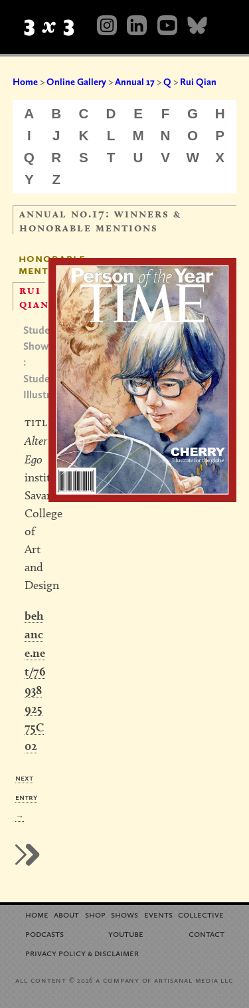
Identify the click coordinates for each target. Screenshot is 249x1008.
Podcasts (44, 933)
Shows (124, 914)
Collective (201, 914)
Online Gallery (76, 82)
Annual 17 (135, 82)
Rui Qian (198, 82)
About (66, 914)
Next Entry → (26, 797)
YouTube (125, 933)
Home (25, 82)
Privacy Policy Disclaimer (82, 952)
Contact (206, 933)
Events (158, 914)
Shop (95, 914)
